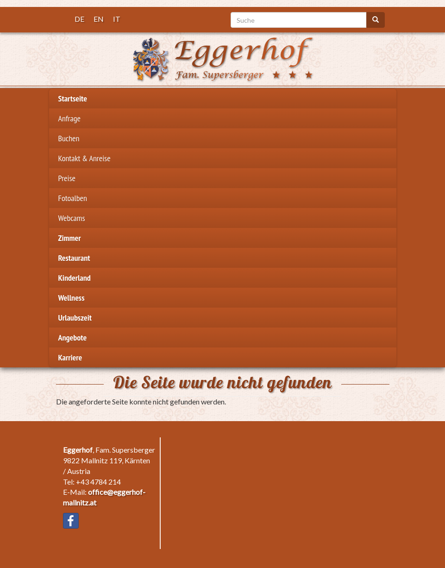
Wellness (71, 297)
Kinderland (74, 277)
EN (99, 18)
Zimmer (69, 238)
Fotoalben (72, 198)
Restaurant (74, 257)
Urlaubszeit (75, 317)
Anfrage (69, 118)
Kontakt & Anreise (84, 158)
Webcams (71, 218)
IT (116, 18)
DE (79, 18)
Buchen (69, 138)
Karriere (70, 357)
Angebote (72, 337)
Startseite (73, 98)
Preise (66, 178)
